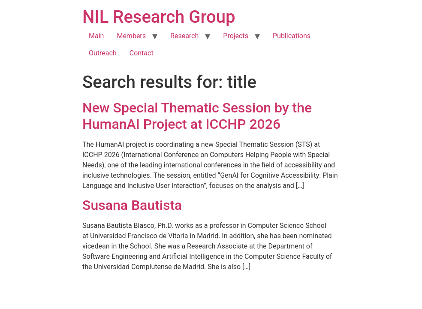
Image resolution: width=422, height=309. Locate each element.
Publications (291, 36)
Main (96, 36)
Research (184, 36)
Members (131, 36)
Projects (235, 36)
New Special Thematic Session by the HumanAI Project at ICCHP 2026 (197, 116)
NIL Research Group (158, 17)
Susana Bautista (132, 205)
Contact (142, 53)
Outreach (103, 53)
